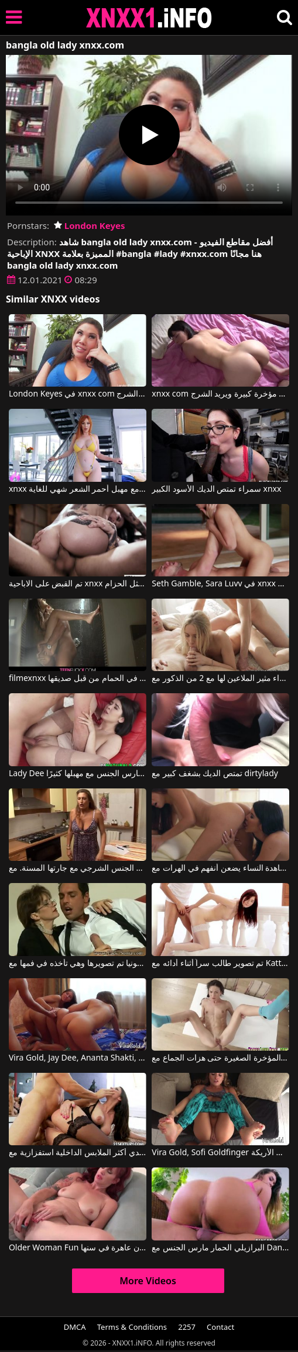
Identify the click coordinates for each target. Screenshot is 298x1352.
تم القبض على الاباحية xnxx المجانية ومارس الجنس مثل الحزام (77, 584)
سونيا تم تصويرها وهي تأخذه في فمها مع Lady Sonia (77, 963)
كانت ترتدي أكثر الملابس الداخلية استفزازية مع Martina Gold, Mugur (77, 1153)
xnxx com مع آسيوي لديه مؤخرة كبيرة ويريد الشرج (220, 394)
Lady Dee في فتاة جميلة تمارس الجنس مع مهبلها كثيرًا (77, 773)
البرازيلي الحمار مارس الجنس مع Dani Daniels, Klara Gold (220, 1248)
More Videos (147, 1280)
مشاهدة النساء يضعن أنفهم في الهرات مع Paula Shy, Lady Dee (220, 868)
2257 (187, 1327)
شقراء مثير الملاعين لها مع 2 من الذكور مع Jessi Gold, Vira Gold (220, 678)
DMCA (75, 1327)
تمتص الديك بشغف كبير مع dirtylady (215, 773)
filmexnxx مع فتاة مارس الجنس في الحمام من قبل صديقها (77, 678)
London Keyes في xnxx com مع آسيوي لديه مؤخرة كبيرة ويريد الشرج (77, 394)
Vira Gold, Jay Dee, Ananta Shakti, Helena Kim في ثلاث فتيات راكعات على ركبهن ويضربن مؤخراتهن (77, 1058)
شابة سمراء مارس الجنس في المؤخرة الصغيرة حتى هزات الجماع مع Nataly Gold (220, 1058)
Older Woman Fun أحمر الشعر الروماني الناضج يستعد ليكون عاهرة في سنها (77, 1248)
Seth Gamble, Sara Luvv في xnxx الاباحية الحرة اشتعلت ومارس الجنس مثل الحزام (220, 584)
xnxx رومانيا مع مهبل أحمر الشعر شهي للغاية (77, 489)
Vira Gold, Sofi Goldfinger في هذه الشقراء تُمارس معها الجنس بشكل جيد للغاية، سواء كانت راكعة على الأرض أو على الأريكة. (220, 1153)
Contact (220, 1327)
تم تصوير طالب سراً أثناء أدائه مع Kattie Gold (220, 963)
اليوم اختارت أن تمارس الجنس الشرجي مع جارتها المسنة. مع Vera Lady (77, 868)
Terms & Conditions (132, 1327)
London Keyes (89, 225)
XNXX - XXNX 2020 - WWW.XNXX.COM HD (149, 18)
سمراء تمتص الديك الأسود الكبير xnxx (216, 489)
